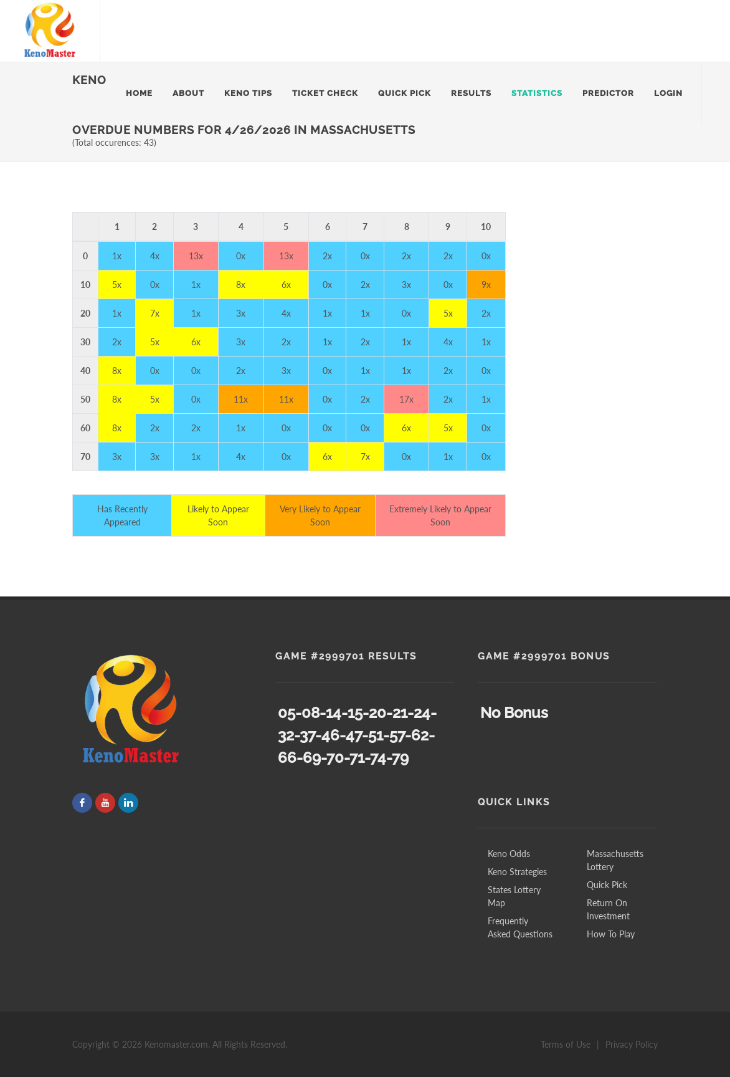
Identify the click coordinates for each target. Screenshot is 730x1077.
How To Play (611, 934)
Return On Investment (608, 909)
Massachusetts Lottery (615, 860)
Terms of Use (565, 1044)
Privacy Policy (631, 1044)
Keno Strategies (517, 871)
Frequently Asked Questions (520, 927)
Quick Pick (607, 884)
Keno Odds (509, 853)
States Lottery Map (514, 896)
